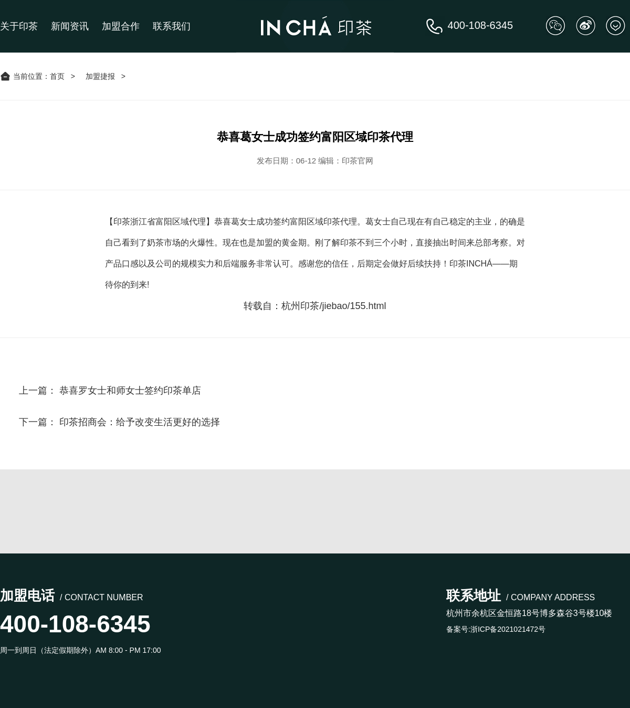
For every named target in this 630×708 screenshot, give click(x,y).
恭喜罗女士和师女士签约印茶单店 (130, 390)
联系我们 (172, 26)
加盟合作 (121, 26)
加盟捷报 (100, 76)
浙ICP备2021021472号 (507, 629)
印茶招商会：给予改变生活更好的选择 (139, 422)
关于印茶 (19, 26)
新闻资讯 (70, 26)
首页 (57, 76)
